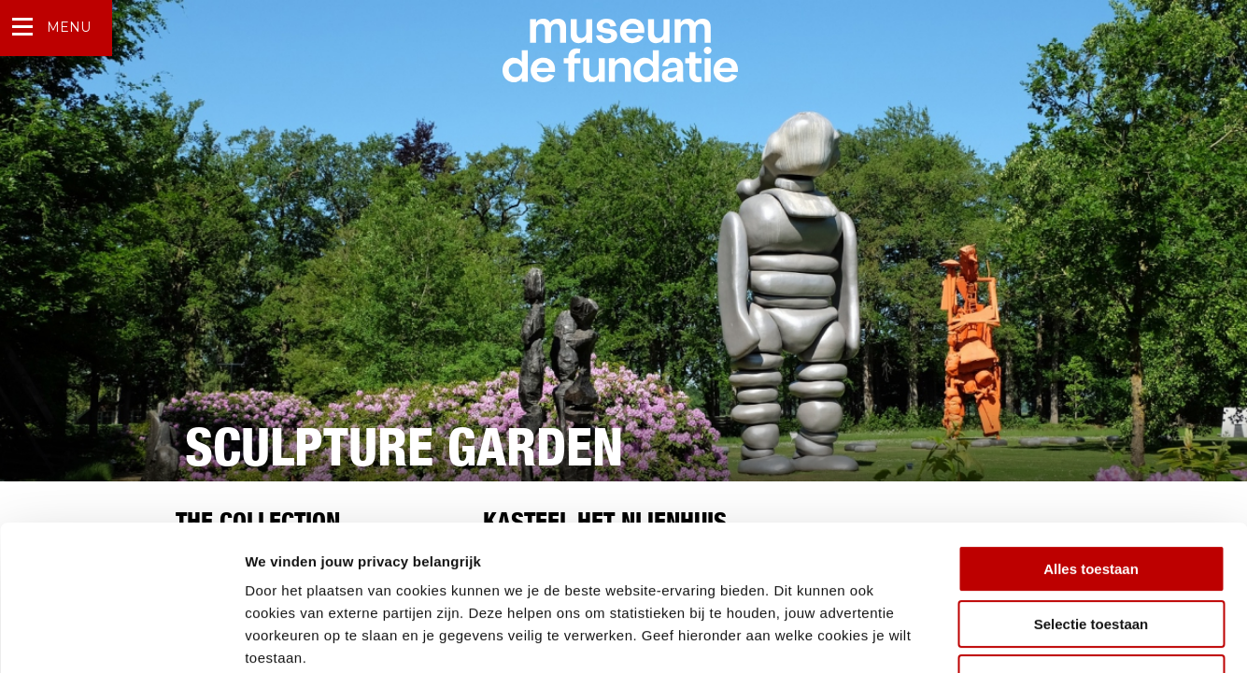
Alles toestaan (1091, 444)
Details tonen (1009, 636)
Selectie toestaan (1091, 500)
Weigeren (1090, 554)
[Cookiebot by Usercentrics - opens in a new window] (121, 637)
